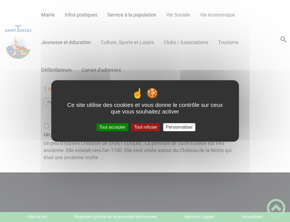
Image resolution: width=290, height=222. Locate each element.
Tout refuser (145, 127)
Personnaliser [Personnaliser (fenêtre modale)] (179, 127)
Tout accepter (112, 127)
